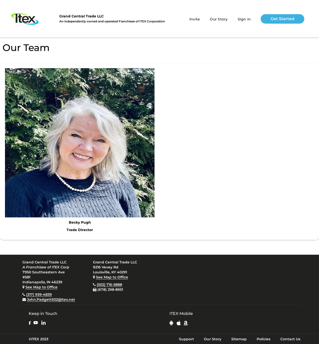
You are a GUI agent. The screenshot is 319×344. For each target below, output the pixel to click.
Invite (194, 19)
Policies (263, 339)
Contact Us (290, 339)
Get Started (282, 18)
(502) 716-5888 (109, 284)
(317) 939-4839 (39, 294)
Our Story (219, 19)
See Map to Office (41, 287)
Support (186, 339)
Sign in (244, 19)
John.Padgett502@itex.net (51, 299)
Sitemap (239, 339)
